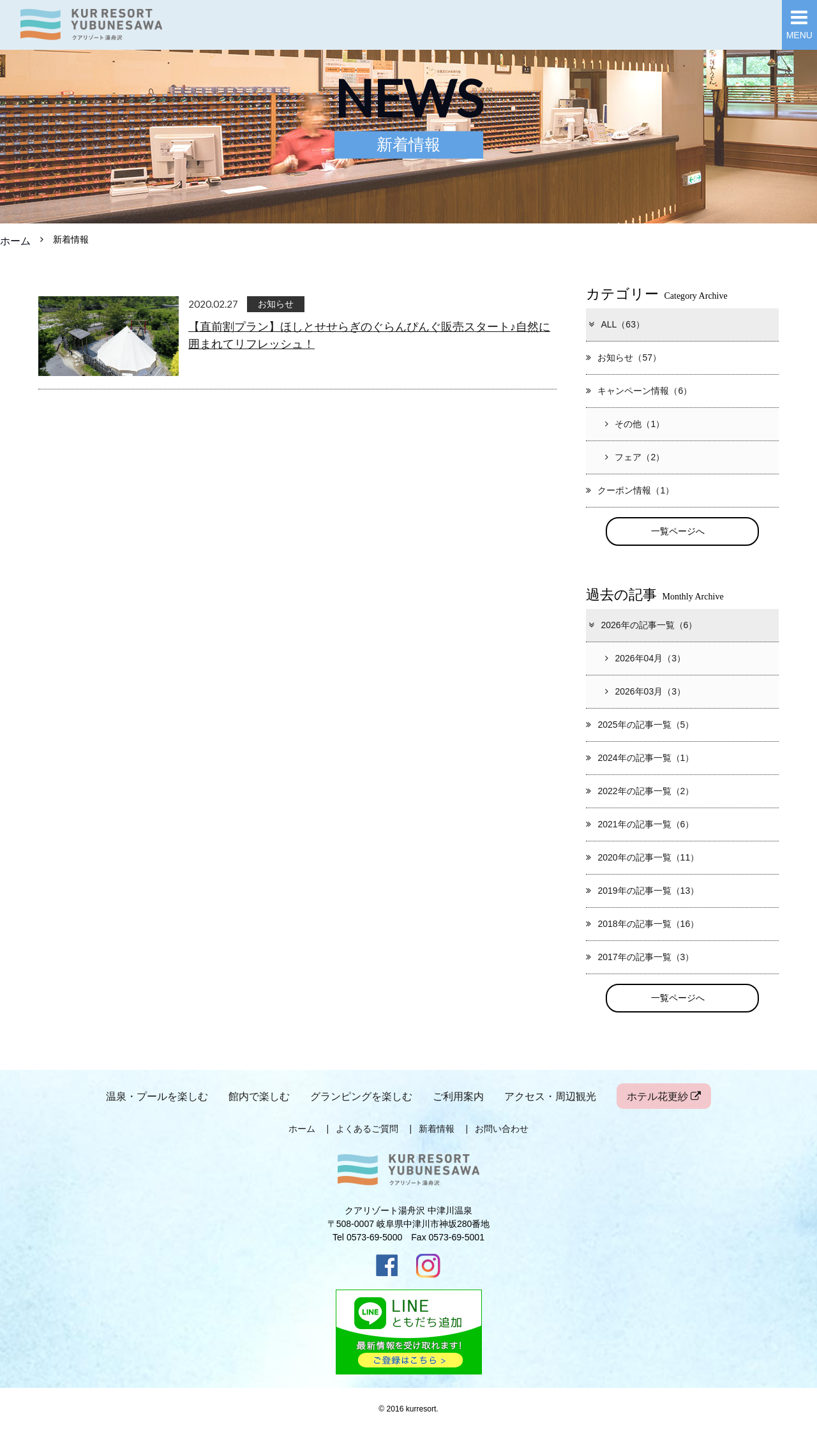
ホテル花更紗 (664, 1096)
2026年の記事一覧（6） (642, 625)
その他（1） (634, 424)
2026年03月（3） (645, 691)
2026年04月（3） (645, 658)
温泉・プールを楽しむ (157, 1096)
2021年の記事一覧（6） (640, 824)
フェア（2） (634, 457)
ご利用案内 (458, 1096)
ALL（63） (616, 324)
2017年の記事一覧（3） (640, 957)
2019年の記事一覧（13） (642, 890)
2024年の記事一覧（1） (640, 758)
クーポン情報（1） (630, 490)
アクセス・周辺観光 (550, 1096)
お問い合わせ (501, 1129)
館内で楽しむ (259, 1096)
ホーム (15, 240)
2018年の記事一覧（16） (642, 924)
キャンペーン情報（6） (639, 391)
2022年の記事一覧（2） (640, 791)
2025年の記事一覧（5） (640, 724)
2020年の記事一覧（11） (642, 857)
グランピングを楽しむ (361, 1096)
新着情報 (436, 1129)
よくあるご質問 (367, 1129)
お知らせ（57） (623, 357)
